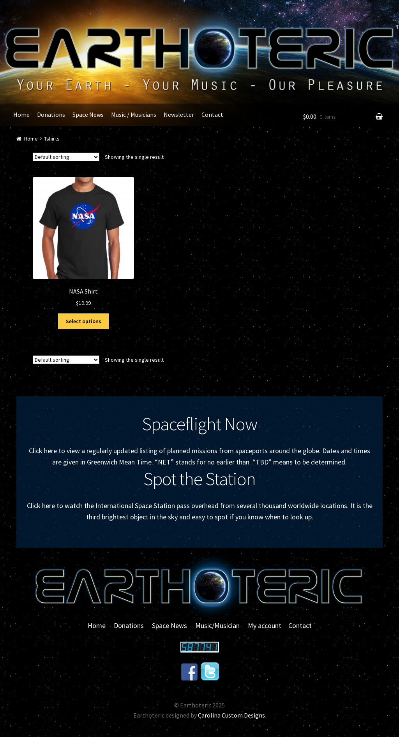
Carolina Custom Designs (231, 715)
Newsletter (179, 114)
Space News (88, 114)
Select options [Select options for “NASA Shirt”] (83, 321)
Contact (212, 114)
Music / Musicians (133, 114)
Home (21, 114)
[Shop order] (66, 157)
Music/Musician (217, 625)
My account (264, 625)
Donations (51, 114)
